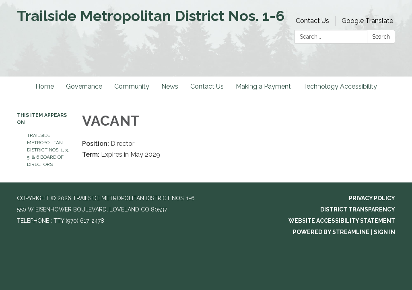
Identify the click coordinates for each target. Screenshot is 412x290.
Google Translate (367, 21)
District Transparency (357, 209)
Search (381, 36)
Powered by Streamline (331, 232)
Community (131, 86)
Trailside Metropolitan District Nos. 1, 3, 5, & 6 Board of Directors (48, 150)
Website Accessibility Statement (341, 221)
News (169, 86)
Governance (84, 86)
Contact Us (312, 21)
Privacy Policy (372, 198)
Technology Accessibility (340, 86)
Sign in (384, 232)
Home (44, 86)
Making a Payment (263, 86)
